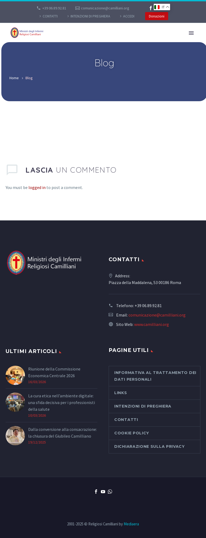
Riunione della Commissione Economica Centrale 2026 (54, 372)
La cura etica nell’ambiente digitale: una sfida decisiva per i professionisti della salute (61, 402)
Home (14, 77)
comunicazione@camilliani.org (105, 8)
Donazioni (156, 16)
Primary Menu (191, 33)
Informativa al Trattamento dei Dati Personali (155, 376)
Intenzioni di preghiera (90, 16)
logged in (37, 187)
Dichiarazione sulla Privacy (149, 446)
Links (120, 392)
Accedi (128, 16)
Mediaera (131, 523)
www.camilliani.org (151, 324)
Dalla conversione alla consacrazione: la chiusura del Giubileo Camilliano (62, 433)
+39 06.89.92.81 (54, 8)
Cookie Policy (131, 433)
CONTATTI (50, 16)
